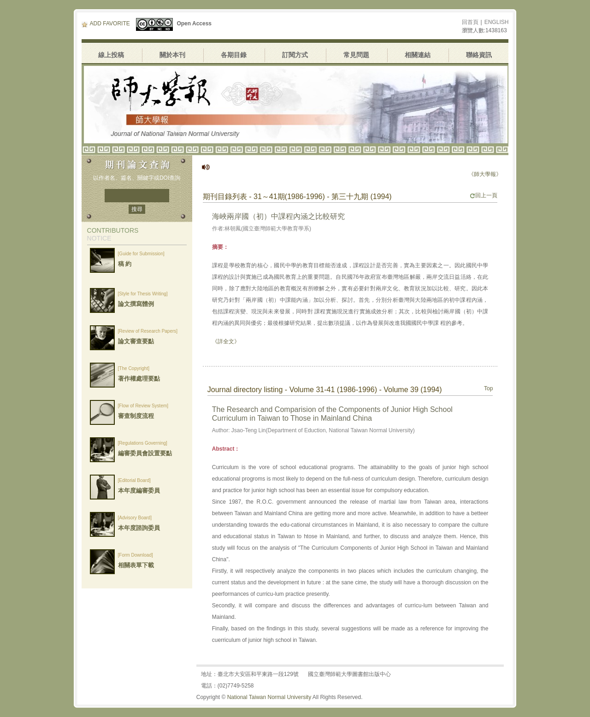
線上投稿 (111, 55)
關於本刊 (172, 55)
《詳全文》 (226, 341)
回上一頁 (483, 195)
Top (488, 388)
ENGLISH (496, 22)
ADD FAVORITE (106, 23)
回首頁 (470, 22)
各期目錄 (234, 55)
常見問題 (356, 55)
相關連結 (418, 55)
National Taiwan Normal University (269, 697)
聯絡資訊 (479, 55)
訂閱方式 (295, 55)
